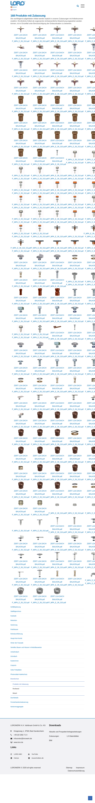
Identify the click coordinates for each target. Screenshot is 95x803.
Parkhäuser (14, 629)
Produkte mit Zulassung (20, 684)
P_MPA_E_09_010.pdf (20, 41)
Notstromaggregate (17, 706)
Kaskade (13, 616)
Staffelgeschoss (16, 611)
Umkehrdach (15, 652)
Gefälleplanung (16, 607)
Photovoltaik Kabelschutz (19, 674)
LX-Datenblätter (73, 736)
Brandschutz (15, 679)
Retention (14, 620)
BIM (50, 740)
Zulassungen (54, 736)
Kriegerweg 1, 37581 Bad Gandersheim (29, 731)
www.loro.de (18, 742)
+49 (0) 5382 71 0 (20, 735)
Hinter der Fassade (17, 643)
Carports (13, 665)
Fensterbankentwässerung (19, 702)
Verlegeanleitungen (74, 732)
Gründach (14, 656)
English (15, 9)
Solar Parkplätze (16, 670)
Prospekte (63, 732)
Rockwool (16, 689)
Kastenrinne (15, 661)
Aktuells (52, 732)
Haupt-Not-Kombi (16, 638)
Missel (15, 693)
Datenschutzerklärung (76, 771)
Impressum (80, 768)
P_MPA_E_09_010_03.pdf (21, 248)
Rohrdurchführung (17, 634)
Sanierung (14, 625)
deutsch (15, 7)
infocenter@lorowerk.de (23, 738)
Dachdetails (14, 698)
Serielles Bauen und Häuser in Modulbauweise (26, 647)
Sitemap (69, 768)
